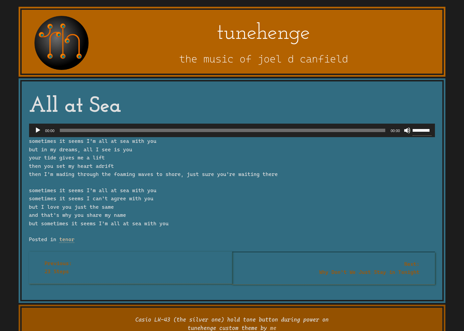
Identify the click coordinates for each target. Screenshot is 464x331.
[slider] (222, 130)
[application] (232, 130)
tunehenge (263, 33)
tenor (66, 239)
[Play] (37, 130)
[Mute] (407, 130)
